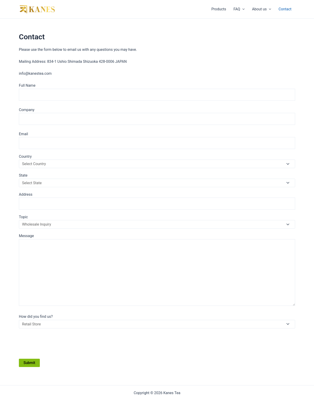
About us (261, 9)
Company (157, 116)
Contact (285, 9)
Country (157, 161)
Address (157, 201)
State (157, 180)
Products (218, 9)
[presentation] (54, 343)
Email (157, 140)
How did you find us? (157, 321)
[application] (242, 9)
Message (157, 271)
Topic (157, 222)
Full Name (157, 92)
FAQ (238, 9)
